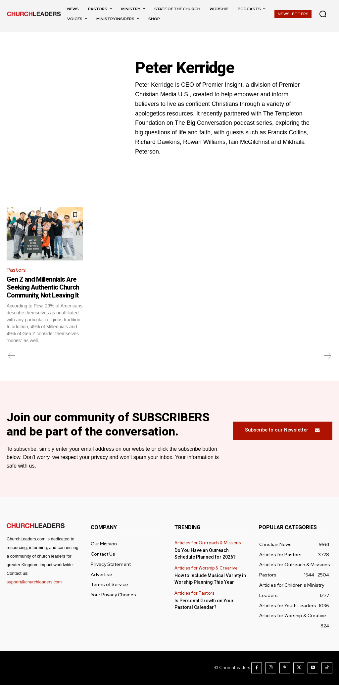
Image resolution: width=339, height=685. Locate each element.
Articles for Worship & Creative (206, 568)
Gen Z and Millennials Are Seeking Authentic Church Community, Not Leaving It (43, 287)
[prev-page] (12, 356)
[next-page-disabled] (327, 356)
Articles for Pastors (194, 593)
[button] (322, 13)
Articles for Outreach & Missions (207, 543)
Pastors (16, 269)
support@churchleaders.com (34, 581)
